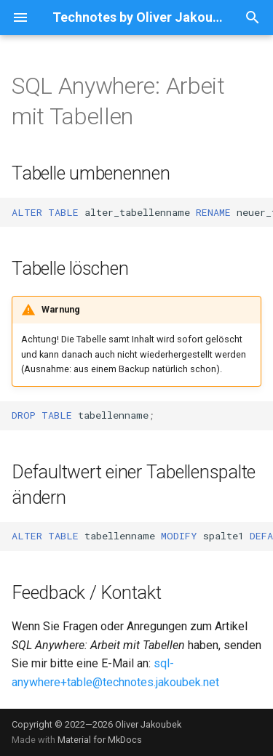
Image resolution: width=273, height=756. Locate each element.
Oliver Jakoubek (148, 724)
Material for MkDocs (100, 739)
